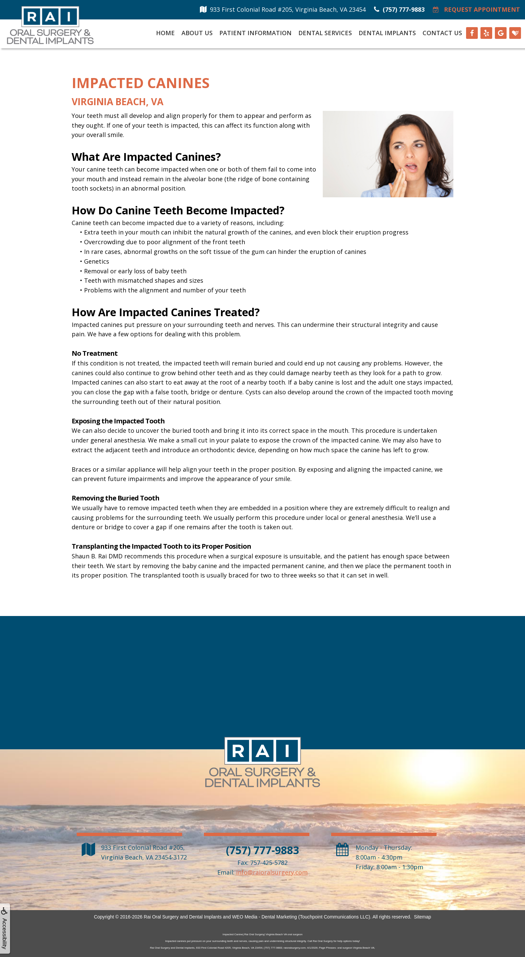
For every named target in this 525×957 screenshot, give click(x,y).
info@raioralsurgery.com (272, 872)
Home (165, 33)
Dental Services (325, 33)
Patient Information (255, 33)
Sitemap (422, 916)
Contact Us (442, 33)
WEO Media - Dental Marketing (264, 916)
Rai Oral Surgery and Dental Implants (183, 916)
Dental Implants (387, 33)
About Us (197, 33)
